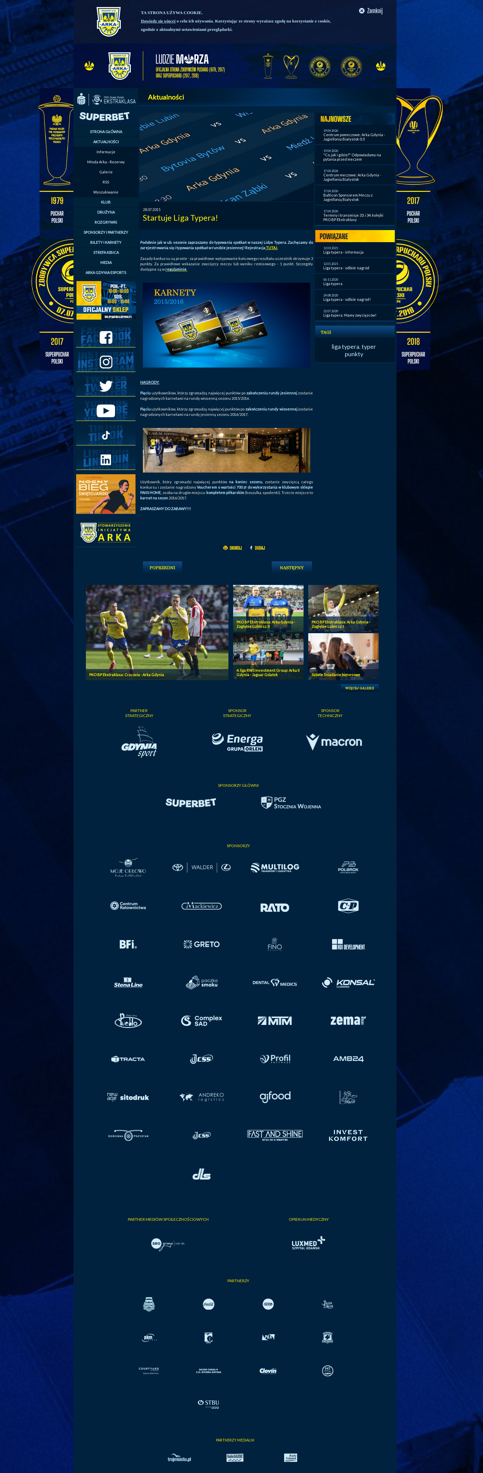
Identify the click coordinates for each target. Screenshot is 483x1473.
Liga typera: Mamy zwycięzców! (349, 315)
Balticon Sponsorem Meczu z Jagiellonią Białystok (348, 197)
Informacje (106, 152)
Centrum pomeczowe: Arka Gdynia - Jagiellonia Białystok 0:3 (354, 136)
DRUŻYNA (106, 212)
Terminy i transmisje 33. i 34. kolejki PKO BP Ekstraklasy (353, 217)
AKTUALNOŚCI (106, 142)
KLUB (106, 202)
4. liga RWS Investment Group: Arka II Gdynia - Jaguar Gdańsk (268, 672)
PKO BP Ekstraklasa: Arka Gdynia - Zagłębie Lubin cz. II (265, 624)
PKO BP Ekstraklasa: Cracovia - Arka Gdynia (126, 674)
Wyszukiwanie (105, 192)
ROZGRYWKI (106, 222)
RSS (106, 182)
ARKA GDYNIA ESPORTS (106, 272)
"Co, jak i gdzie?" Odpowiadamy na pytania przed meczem (352, 157)
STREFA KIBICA (106, 252)
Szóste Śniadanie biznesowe (336, 674)
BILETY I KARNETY (105, 242)
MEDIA (106, 262)
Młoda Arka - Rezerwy (106, 162)
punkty (354, 354)
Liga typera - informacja (343, 252)
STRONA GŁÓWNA (106, 131)
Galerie (106, 172)
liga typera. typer (354, 346)
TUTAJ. (271, 248)
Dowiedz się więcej (158, 20)
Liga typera (332, 283)
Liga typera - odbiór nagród (346, 268)
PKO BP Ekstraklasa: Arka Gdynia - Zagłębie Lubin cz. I (341, 624)
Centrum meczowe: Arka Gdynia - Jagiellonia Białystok (352, 177)
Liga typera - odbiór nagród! (347, 299)
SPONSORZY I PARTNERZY (106, 232)
